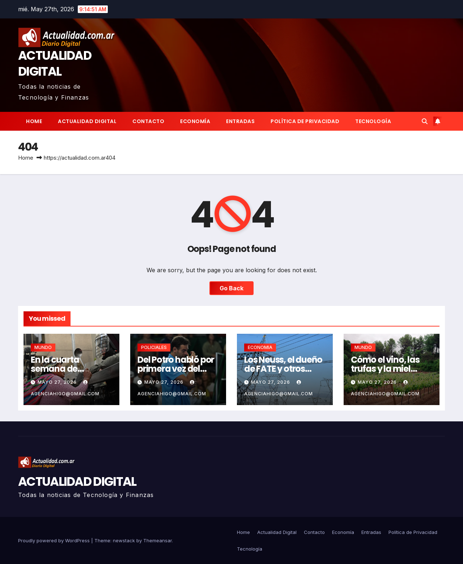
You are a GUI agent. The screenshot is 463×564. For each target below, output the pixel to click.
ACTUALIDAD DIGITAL (54, 63)
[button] (425, 121)
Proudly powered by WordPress (54, 540)
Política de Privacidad (305, 121)
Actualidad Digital (87, 121)
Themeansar (157, 540)
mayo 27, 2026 (58, 382)
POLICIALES (154, 347)
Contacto (148, 121)
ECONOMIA (260, 347)
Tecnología (373, 121)
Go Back (231, 288)
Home (34, 121)
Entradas (240, 121)
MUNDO (43, 347)
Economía (195, 121)
